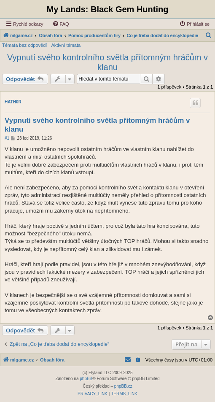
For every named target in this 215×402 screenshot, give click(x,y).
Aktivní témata (66, 45)
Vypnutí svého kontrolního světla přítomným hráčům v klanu (107, 62)
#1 (7, 138)
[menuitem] (61, 24)
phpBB (86, 378)
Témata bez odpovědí (24, 45)
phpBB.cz (123, 386)
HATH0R (13, 102)
